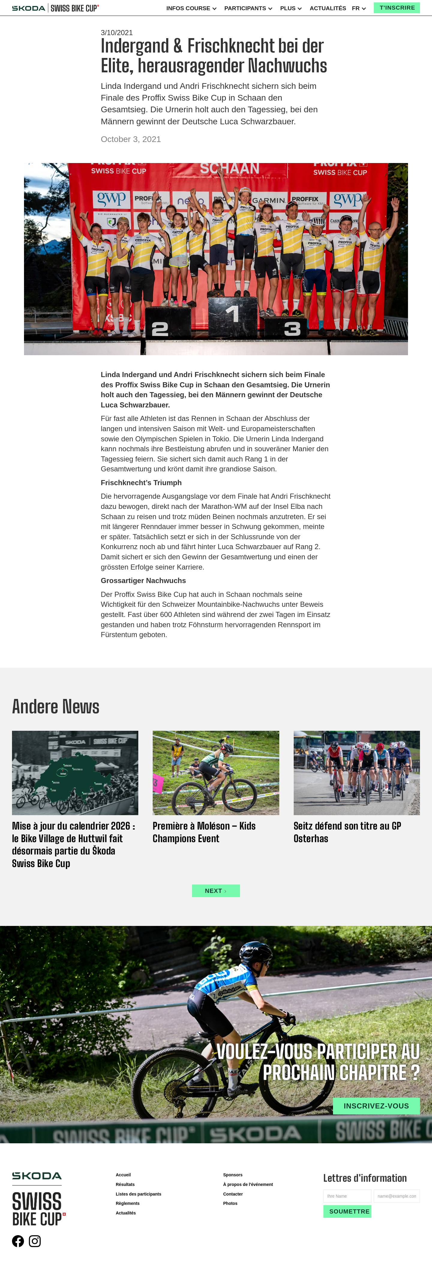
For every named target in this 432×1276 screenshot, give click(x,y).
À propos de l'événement (248, 1184)
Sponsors (233, 1174)
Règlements (128, 1203)
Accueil (123, 1174)
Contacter (233, 1194)
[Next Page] (216, 890)
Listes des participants (138, 1194)
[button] (192, 8)
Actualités (328, 8)
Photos (230, 1203)
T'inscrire (397, 8)
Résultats (125, 1184)
